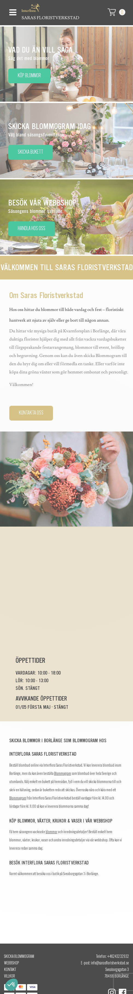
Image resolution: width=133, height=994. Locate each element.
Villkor (9, 976)
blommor (51, 832)
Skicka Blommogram (19, 957)
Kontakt (10, 970)
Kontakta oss (31, 413)
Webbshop (11, 963)
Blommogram (62, 774)
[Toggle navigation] (12, 11)
